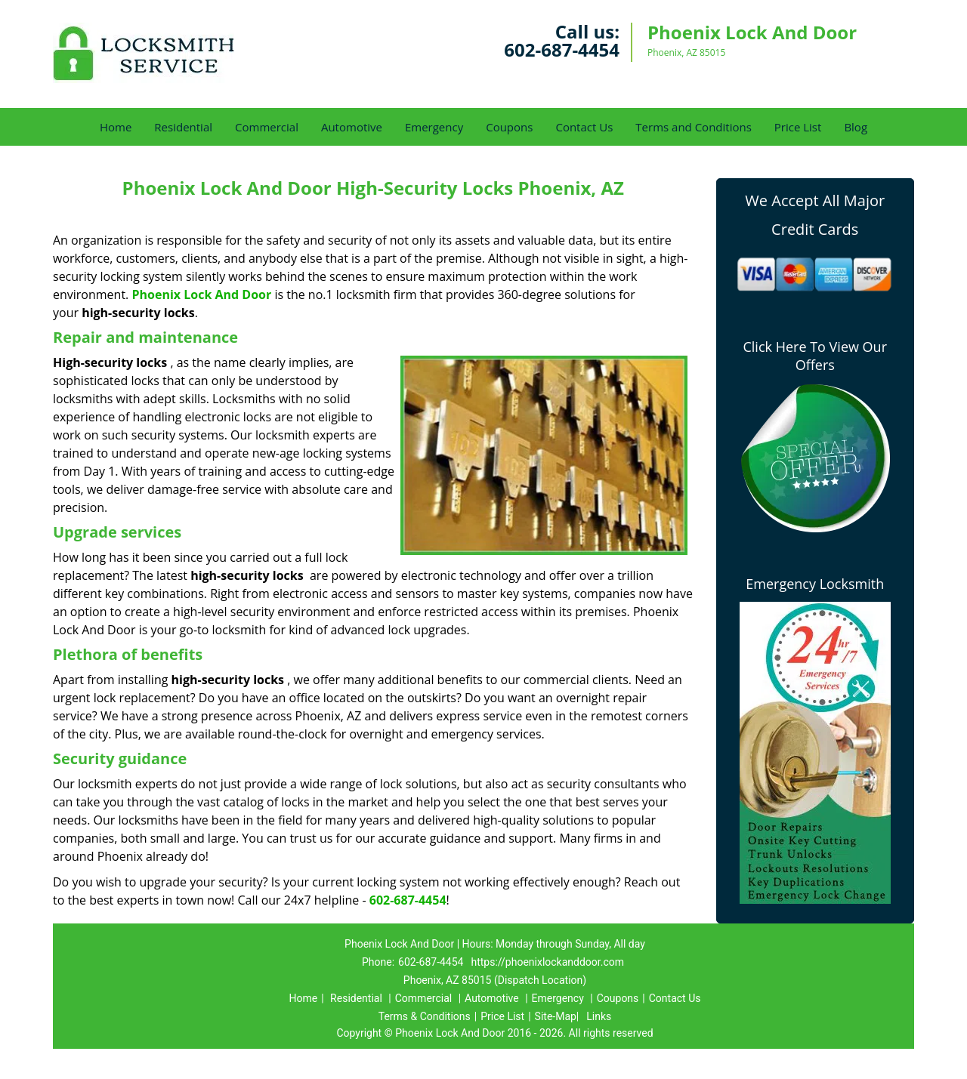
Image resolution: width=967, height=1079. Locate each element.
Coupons (509, 126)
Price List (798, 126)
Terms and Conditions (693, 126)
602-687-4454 (561, 49)
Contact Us (584, 126)
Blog (855, 126)
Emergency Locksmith (815, 584)
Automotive (351, 126)
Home (115, 126)
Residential (183, 126)
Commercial (266, 126)
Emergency (434, 126)
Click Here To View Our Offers (815, 356)
